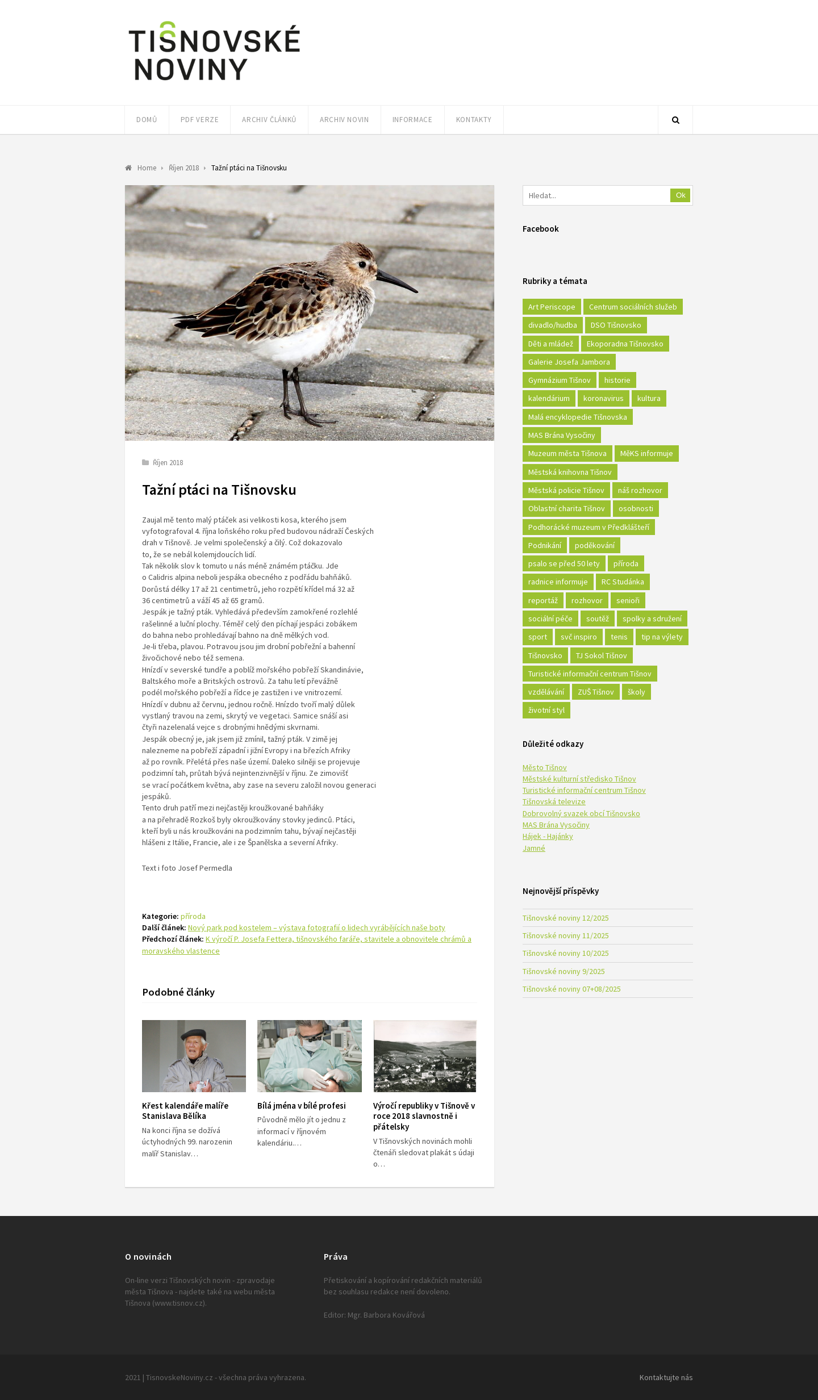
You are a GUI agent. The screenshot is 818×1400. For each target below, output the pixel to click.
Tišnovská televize (554, 801)
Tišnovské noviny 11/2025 (566, 935)
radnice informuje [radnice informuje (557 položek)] (558, 581)
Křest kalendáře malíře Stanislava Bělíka (185, 1111)
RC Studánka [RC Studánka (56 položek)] (623, 581)
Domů (146, 119)
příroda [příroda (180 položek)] (626, 563)
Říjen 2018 (168, 462)
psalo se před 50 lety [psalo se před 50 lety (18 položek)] (564, 563)
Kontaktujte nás (666, 1377)
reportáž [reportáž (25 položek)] (543, 600)
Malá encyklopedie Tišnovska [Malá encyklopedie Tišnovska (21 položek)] (577, 417)
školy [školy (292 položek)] (636, 692)
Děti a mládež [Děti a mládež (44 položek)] (550, 343)
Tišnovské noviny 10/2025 (566, 953)
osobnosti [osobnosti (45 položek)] (636, 508)
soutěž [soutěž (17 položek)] (597, 618)
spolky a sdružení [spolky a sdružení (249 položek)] (652, 618)
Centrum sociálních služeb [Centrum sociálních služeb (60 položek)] (633, 307)
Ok (681, 195)
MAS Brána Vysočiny (556, 825)
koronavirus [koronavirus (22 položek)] (603, 398)
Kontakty (474, 119)
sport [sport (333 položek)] (537, 637)
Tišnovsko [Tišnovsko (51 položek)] (545, 655)
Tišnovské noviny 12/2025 (566, 918)
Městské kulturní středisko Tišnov (579, 779)
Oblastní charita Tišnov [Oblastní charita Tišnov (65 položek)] (566, 508)
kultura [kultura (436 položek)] (649, 398)
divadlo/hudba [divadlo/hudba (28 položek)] (552, 325)
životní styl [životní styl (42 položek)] (546, 710)
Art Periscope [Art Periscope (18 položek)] (551, 307)
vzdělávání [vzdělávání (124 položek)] (546, 692)
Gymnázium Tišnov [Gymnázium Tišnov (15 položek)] (559, 380)
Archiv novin (344, 119)
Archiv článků (269, 119)
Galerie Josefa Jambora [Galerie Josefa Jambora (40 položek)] (569, 362)
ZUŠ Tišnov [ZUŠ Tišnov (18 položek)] (596, 692)
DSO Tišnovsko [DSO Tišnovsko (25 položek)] (616, 325)
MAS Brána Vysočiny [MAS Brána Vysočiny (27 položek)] (561, 435)
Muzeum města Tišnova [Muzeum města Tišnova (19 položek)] (567, 453)
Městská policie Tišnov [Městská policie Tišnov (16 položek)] (566, 490)
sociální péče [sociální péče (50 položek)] (550, 618)
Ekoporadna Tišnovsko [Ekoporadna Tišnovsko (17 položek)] (625, 343)
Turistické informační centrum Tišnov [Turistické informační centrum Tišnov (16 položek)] (590, 673)
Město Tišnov (545, 767)
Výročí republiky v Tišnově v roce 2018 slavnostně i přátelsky (424, 1116)
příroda (193, 916)
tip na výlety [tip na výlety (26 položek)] (662, 637)
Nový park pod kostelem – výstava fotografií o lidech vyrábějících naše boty (316, 927)
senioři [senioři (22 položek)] (628, 600)
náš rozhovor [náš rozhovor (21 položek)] (640, 490)
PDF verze (200, 119)
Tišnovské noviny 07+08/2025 (572, 989)
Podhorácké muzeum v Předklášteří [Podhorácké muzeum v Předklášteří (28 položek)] (588, 527)
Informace (413, 119)
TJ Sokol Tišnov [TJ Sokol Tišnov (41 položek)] (601, 655)
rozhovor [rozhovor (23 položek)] (587, 600)
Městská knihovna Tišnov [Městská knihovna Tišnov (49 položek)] (570, 472)
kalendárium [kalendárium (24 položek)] (549, 398)
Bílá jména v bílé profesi (301, 1105)
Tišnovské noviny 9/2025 (564, 971)
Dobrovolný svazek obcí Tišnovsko (581, 813)
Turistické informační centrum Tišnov (584, 790)
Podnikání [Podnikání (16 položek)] (544, 545)
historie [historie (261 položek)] (617, 380)
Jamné (534, 848)
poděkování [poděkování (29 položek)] (595, 545)
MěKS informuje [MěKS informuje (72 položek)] (646, 453)
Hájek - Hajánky (548, 836)
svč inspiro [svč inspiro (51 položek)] (579, 637)
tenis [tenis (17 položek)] (619, 637)
